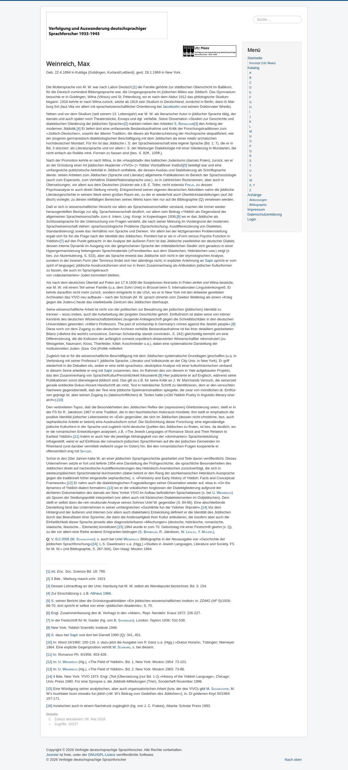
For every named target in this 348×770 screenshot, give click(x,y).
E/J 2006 (62, 539)
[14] (204, 507)
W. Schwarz (122, 647)
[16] (95, 544)
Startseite (254, 58)
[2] (126, 124)
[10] (60, 400)
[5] (185, 165)
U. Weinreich (222, 493)
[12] (70, 483)
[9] (160, 375)
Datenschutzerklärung (264, 214)
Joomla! (52, 755)
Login (251, 219)
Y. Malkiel (205, 532)
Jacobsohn (172, 107)
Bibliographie (258, 204)
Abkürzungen (258, 199)
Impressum (256, 209)
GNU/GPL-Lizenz (101, 755)
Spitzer (85, 451)
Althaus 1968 (100, 593)
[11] (76, 436)
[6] (179, 216)
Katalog (253, 68)
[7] (61, 241)
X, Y (252, 185)
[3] (196, 124)
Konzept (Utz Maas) (262, 63)
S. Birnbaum (183, 124)
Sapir (209, 260)
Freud (189, 185)
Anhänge (254, 195)
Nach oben (293, 760)
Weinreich (130, 539)
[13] (110, 488)
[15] (120, 527)
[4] (78, 129)
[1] (134, 87)
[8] (233, 324)
